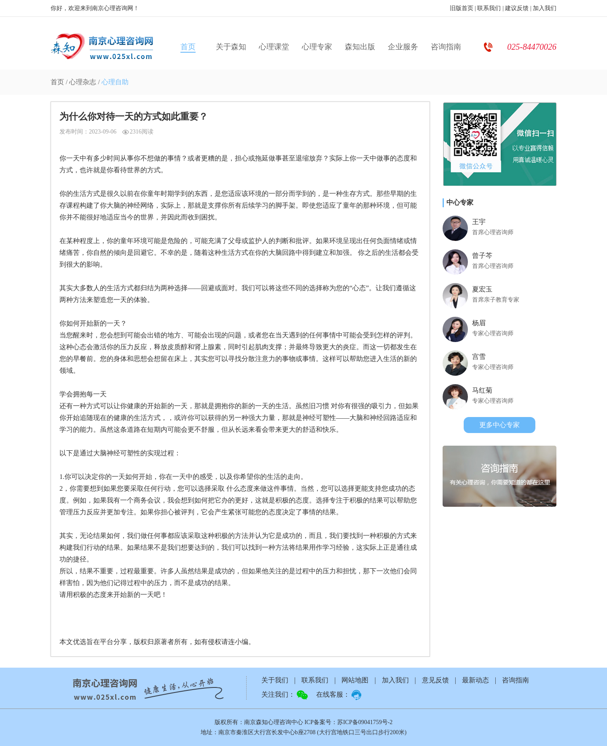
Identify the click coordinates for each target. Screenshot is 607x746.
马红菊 (482, 390)
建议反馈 (517, 8)
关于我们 (274, 680)
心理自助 (115, 82)
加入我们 (544, 8)
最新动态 (475, 680)
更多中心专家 (499, 424)
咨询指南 (446, 47)
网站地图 (354, 680)
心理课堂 (274, 47)
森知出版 (360, 47)
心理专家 (317, 47)
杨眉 (479, 322)
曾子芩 (482, 255)
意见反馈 (435, 680)
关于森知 (231, 47)
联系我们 (489, 8)
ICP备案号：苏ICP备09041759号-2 (348, 722)
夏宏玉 (482, 289)
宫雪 (479, 356)
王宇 (479, 221)
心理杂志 (82, 82)
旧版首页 (461, 8)
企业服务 (403, 47)
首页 (188, 47)
